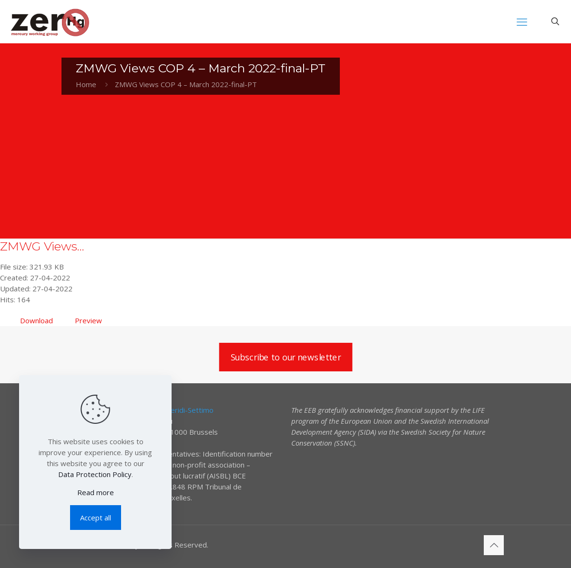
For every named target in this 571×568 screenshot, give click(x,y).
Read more (95, 492)
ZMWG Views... (42, 246)
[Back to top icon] (494, 545)
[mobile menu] (522, 21)
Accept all (95, 517)
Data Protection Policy (95, 474)
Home (86, 84)
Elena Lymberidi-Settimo (173, 410)
